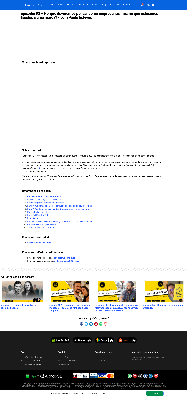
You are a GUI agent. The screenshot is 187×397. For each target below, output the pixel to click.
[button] (153, 5)
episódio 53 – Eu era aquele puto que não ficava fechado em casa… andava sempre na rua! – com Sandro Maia (116, 308)
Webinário (83, 4)
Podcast (95, 4)
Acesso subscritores (119, 5)
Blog (104, 4)
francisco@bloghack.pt (64, 258)
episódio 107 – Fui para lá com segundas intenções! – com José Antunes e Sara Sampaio (69, 308)
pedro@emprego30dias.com (67, 261)
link (38, 168)
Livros (52, 4)
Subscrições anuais (67, 4)
